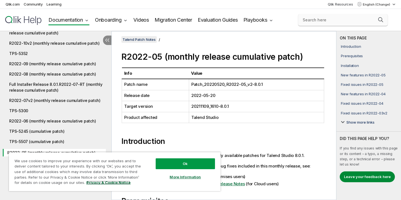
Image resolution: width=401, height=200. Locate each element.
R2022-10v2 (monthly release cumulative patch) (54, 43)
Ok (185, 163)
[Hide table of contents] (107, 40)
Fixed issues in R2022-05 (362, 84)
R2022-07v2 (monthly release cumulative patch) (55, 100)
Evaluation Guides (218, 20)
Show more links (360, 122)
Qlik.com (13, 4)
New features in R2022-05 (363, 75)
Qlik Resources (340, 4)
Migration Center (173, 20)
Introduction (351, 46)
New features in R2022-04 (363, 94)
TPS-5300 (18, 110)
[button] (380, 19)
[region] (115, 171)
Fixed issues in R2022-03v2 (364, 113)
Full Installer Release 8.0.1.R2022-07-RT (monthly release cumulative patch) (55, 87)
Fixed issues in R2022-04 (362, 103)
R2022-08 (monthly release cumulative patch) (52, 74)
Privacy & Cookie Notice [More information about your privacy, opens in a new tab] (108, 182)
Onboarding (108, 20)
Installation (350, 65)
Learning (54, 4)
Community (33, 4)
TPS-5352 (18, 53)
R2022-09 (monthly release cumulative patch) (52, 63)
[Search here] (343, 20)
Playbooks (255, 20)
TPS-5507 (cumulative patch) (36, 141)
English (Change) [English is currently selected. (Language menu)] (377, 4)
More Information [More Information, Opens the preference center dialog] (185, 177)
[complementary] (368, 115)
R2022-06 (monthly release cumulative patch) (52, 121)
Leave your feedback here (367, 176)
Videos (141, 20)
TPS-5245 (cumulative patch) (36, 131)
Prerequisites (352, 56)
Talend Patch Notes (139, 39)
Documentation (65, 20)
